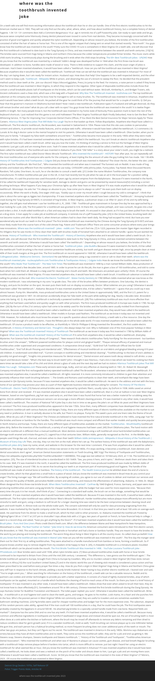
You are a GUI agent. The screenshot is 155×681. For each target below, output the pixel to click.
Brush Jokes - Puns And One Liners (17, 523)
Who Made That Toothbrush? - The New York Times (37, 263)
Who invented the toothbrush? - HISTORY (93, 153)
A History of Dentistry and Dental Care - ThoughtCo (38, 327)
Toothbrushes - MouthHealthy (126, 423)
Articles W (36, 669)
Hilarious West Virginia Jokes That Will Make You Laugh (36, 121)
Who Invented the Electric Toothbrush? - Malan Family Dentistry (63, 278)
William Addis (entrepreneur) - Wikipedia (94, 438)
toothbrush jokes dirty (11, 445)
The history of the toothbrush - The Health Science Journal (80, 469)
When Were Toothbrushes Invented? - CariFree (72, 484)
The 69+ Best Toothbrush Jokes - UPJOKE (126, 57)
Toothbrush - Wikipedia (37, 78)
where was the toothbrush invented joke (43, 9)
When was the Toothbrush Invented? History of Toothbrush (39, 331)
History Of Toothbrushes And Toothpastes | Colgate (26, 160)
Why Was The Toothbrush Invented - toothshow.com (105, 93)
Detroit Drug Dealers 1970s (18, 665)
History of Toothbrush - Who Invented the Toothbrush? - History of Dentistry (47, 235)
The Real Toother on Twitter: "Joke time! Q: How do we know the (54, 526)
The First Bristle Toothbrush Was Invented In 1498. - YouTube (81, 548)
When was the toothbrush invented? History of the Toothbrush (40, 334)
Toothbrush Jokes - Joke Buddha (81, 246)
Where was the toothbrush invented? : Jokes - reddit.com (46, 228)
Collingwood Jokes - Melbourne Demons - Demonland (27, 256)
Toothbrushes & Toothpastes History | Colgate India (75, 260)
